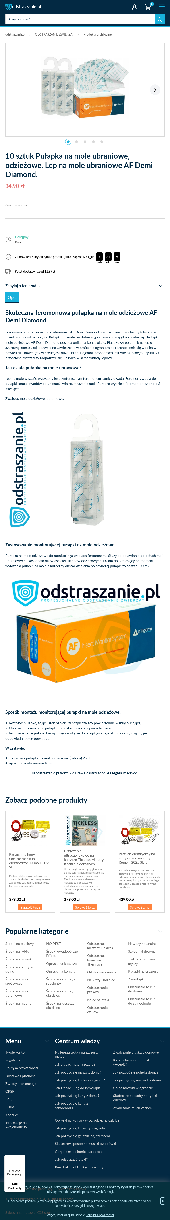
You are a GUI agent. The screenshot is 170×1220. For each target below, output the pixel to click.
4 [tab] (93, 142)
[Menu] (22, 1157)
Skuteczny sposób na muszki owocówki (85, 1143)
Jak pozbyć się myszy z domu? (78, 1072)
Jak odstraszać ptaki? (71, 1159)
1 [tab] (68, 142)
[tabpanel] (85, 87)
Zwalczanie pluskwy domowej (136, 1052)
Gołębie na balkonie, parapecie (78, 1151)
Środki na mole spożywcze (16, 981)
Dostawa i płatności (20, 1076)
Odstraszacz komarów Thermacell (96, 959)
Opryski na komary (60, 971)
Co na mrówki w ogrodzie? (133, 1088)
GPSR (9, 1091)
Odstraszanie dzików (97, 1009)
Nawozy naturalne (142, 943)
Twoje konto (134, 7)
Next (155, 89)
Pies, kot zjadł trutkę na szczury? (80, 1167)
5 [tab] (102, 142)
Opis (12, 297)
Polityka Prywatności (100, 1215)
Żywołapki (136, 979)
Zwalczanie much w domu (133, 1108)
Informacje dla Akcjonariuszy (16, 1124)
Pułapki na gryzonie (143, 971)
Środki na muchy (18, 1003)
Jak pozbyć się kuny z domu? (77, 1095)
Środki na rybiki (17, 951)
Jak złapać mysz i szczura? (75, 1064)
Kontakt (11, 1115)
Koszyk (147, 3)
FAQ (8, 1099)
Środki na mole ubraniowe (16, 993)
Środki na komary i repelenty (60, 981)
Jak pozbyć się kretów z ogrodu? (80, 1080)
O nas (9, 1107)
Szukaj (160, 19)
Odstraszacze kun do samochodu (142, 1001)
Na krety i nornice (101, 980)
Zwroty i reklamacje (20, 1083)
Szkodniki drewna (142, 951)
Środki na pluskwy (19, 943)
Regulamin (13, 1060)
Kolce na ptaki (98, 1000)
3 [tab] (85, 142)
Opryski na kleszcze (61, 963)
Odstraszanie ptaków (97, 989)
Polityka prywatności (21, 1068)
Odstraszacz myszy (102, 972)
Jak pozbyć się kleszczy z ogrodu (80, 1128)
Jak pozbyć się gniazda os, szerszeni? (83, 1136)
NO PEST (53, 943)
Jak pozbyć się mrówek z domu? (137, 1080)
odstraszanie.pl (23, 7)
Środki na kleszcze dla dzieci (60, 1005)
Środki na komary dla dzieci (59, 993)
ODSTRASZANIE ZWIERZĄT (54, 34)
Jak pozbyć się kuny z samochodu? (71, 1105)
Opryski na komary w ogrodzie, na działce (87, 1120)
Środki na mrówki (19, 959)
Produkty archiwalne (98, 34)
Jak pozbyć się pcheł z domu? (135, 1072)
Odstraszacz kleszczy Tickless (100, 945)
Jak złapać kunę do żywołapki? (78, 1088)
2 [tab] (76, 142)
